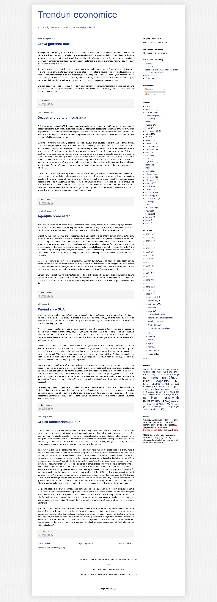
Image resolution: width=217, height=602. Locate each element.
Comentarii (150, 94)
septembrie (153, 308)
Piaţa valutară (151, 131)
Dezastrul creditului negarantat (62, 117)
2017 (148, 262)
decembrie (152, 297)
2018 (148, 259)
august (151, 311)
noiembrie (152, 301)
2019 (148, 255)
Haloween (149, 64)
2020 (148, 252)
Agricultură (149, 162)
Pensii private (150, 186)
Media (147, 168)
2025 (148, 234)
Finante (148, 122)
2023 (148, 241)
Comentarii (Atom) (57, 548)
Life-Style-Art (150, 208)
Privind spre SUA (51, 309)
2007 (148, 358)
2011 (148, 283)
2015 (148, 269)
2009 (148, 291)
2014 (148, 273)
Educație (148, 217)
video (147, 134)
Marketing (149, 196)
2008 (148, 294)
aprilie (151, 343)
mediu (148, 223)
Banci (147, 119)
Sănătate (148, 143)
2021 (148, 248)
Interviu (148, 211)
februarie (152, 350)
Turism (148, 189)
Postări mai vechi (126, 543)
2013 (148, 276)
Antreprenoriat (151, 199)
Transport (149, 177)
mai (150, 340)
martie (151, 347)
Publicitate (149, 192)
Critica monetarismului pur (59, 422)
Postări (149, 90)
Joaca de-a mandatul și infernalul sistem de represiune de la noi (161, 71)
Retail (147, 156)
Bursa (147, 128)
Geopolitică (150, 116)
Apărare (148, 202)
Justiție (148, 220)
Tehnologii (149, 180)
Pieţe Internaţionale (153, 113)
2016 (148, 266)
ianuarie (151, 354)
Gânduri (148, 110)
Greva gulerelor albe (54, 44)
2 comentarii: (45, 101)
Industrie (149, 146)
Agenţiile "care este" (54, 216)
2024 (148, 238)
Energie (148, 140)
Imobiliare (149, 149)
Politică (148, 106)
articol (64, 225)
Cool (147, 205)
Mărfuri (148, 152)
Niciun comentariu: (48, 199)
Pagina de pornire (85, 543)
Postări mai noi (44, 543)
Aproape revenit (152, 75)
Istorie (148, 171)
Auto (147, 159)
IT (146, 137)
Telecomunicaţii (151, 174)
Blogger (113, 589)
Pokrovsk (149, 67)
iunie (150, 336)
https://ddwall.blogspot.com (155, 53)
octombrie (152, 304)
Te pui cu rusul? (151, 78)
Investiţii (148, 125)
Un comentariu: (46, 292)
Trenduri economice (77, 14)
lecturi (148, 165)
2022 (148, 245)
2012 (148, 280)
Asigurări (149, 183)
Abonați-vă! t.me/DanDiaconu (155, 42)
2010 (148, 287)
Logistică (149, 214)
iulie (150, 333)
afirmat (120, 236)
